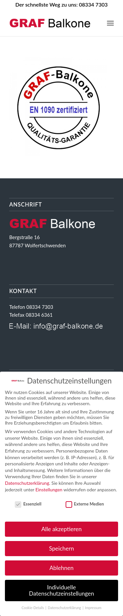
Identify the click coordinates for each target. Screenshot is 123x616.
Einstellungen (48, 489)
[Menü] (110, 23)
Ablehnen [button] (62, 567)
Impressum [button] (93, 608)
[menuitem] (110, 23)
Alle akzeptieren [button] (61, 529)
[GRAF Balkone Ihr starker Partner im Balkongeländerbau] (51, 23)
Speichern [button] (61, 548)
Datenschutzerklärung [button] (65, 608)
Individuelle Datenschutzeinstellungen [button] (61, 590)
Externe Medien (85, 503)
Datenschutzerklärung (27, 483)
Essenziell (28, 503)
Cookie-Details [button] (33, 608)
